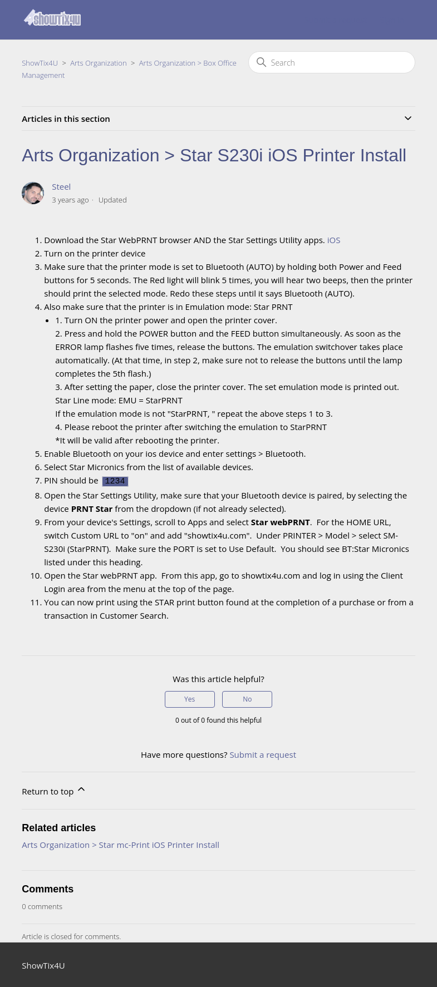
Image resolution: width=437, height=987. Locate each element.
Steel (61, 186)
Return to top (54, 788)
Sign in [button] (392, 19)
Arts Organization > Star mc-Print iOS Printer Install (120, 842)
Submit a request (336, 19)
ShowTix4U (40, 63)
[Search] (331, 62)
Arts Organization (98, 63)
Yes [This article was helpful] (189, 697)
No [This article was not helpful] (247, 697)
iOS (334, 239)
